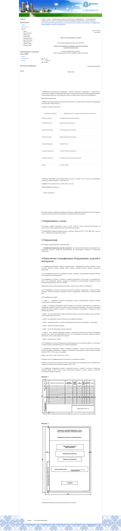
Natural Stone (27, 36)
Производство (24, 27)
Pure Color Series (28, 33)
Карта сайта (91, 525)
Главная (22, 19)
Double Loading (27, 45)
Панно (25, 31)
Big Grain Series (27, 41)
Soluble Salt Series (28, 38)
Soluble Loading (27, 43)
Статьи (23, 25)
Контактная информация (28, 66)
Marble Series (27, 34)
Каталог (23, 60)
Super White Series (28, 40)
